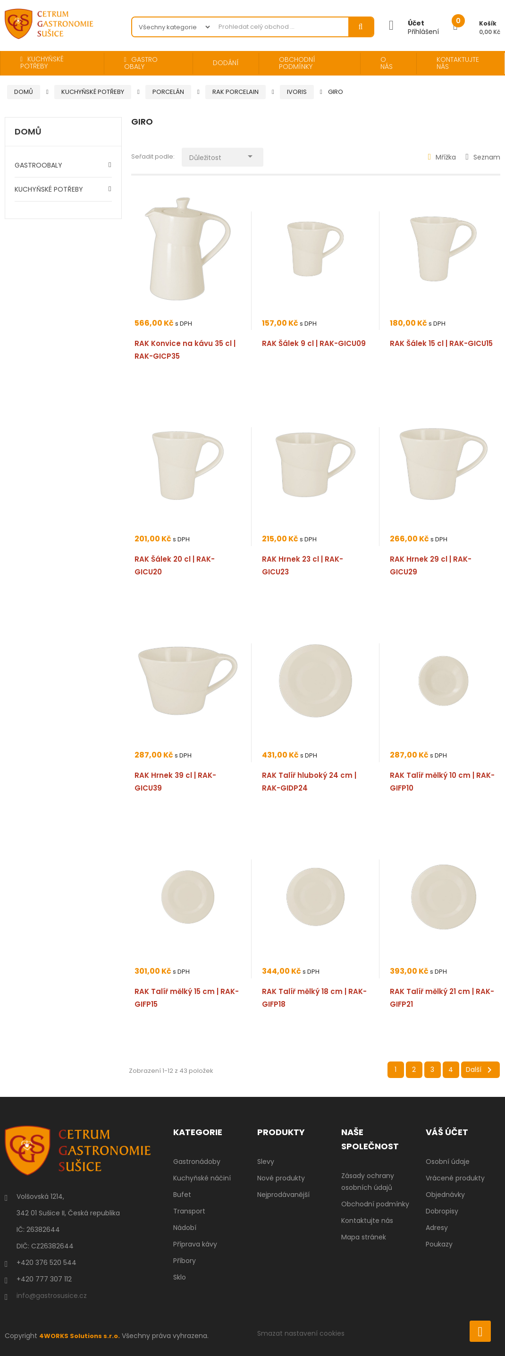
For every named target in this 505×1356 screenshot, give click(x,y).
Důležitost (229, 155)
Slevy (265, 1161)
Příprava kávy (195, 1244)
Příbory (184, 1260)
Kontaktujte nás (367, 1220)
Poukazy (439, 1244)
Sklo (179, 1277)
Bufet (182, 1194)
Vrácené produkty (455, 1178)
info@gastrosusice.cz (52, 1295)
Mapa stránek (363, 1237)
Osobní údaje (448, 1161)
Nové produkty (281, 1178)
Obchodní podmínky (375, 1204)
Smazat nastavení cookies (301, 1333)
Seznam (482, 157)
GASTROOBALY (38, 165)
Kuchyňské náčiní (202, 1178)
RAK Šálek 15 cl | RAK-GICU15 (441, 343)
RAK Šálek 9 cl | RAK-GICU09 (314, 343)
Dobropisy (442, 1211)
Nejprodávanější (283, 1194)
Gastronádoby (196, 1161)
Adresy (437, 1227)
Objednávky (445, 1194)
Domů (28, 132)
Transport (189, 1211)
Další (480, 1070)
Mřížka (442, 157)
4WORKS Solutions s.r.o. (81, 1335)
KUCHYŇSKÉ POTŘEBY (49, 189)
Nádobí (184, 1227)
